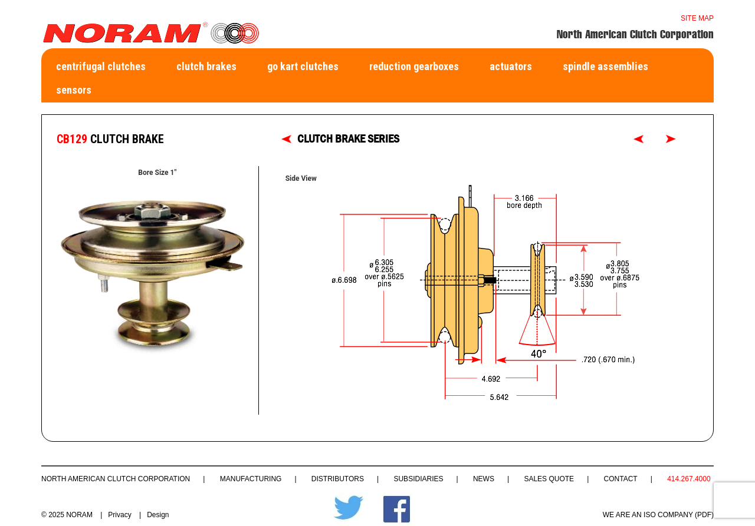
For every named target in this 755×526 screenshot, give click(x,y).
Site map (697, 18)
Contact (621, 479)
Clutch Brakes (206, 66)
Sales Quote (549, 479)
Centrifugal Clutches (101, 66)
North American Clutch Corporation (115, 479)
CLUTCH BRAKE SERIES (348, 138)
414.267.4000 (688, 479)
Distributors (337, 479)
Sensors (73, 90)
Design (158, 515)
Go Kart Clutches (303, 66)
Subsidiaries (418, 479)
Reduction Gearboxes (414, 66)
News (483, 479)
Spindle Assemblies (605, 66)
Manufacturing (251, 479)
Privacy (119, 515)
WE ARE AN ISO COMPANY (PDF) (658, 515)
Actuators (511, 66)
